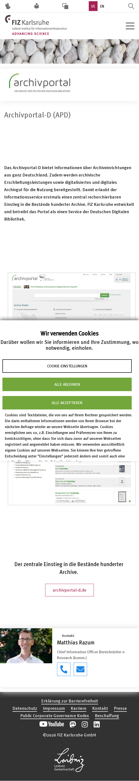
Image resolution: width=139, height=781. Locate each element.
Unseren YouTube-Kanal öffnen (52, 724)
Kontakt (100, 708)
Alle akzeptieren (67, 403)
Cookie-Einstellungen (67, 366)
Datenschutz (24, 708)
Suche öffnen (131, 6)
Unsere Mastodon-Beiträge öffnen (73, 724)
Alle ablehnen (67, 384)
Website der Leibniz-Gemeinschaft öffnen (69, 760)
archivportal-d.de (69, 589)
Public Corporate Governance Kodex (54, 715)
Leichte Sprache (36, 6)
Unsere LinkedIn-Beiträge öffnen (97, 724)
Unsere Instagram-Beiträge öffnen (85, 724)
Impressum (54, 708)
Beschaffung (107, 715)
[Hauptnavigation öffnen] (130, 26)
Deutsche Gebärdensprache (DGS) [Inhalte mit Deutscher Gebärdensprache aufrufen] (7, 6)
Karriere (78, 708)
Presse (120, 708)
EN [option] (102, 6)
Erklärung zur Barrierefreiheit (69, 700)
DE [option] (93, 6)
